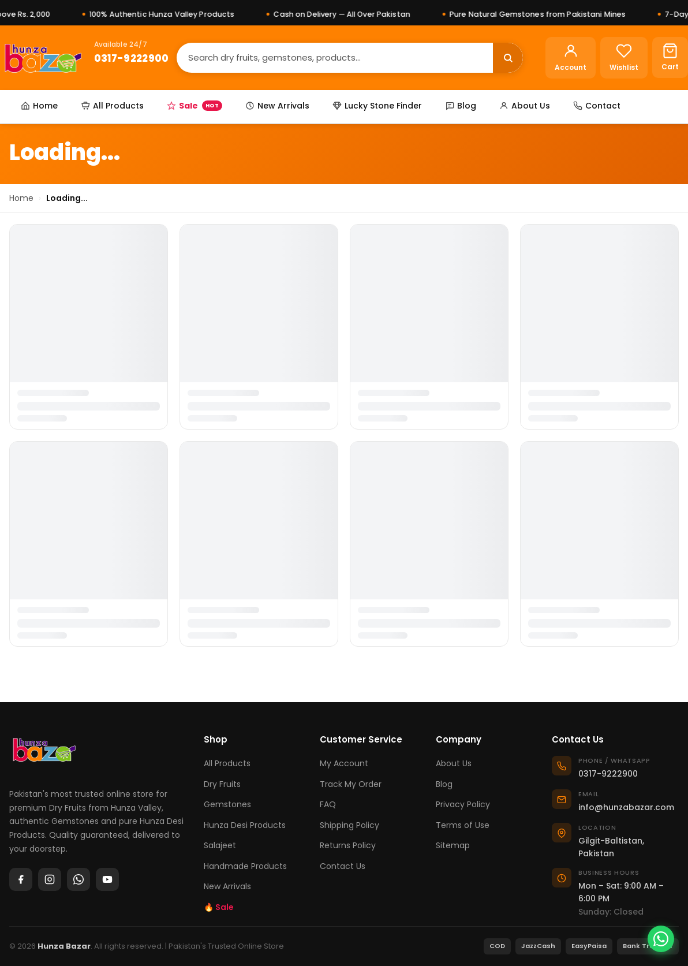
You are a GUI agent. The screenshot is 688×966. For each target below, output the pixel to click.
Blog (460, 105)
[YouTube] (107, 879)
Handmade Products (245, 866)
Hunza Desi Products (245, 825)
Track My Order (351, 784)
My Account (344, 763)
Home (39, 105)
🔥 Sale (219, 907)
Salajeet (220, 845)
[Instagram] (49, 879)
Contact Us (342, 866)
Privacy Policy (463, 804)
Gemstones (227, 804)
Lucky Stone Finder (377, 105)
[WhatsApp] (78, 879)
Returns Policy (348, 845)
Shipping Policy (349, 825)
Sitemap (453, 845)
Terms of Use (462, 825)
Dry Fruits (222, 784)
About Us (524, 105)
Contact (596, 105)
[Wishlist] (624, 58)
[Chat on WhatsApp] (661, 939)
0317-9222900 (131, 58)
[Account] (570, 58)
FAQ (328, 804)
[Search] (335, 57)
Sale (194, 105)
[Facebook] (20, 879)
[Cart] (670, 57)
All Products (112, 105)
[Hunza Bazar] (43, 57)
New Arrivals (277, 105)
